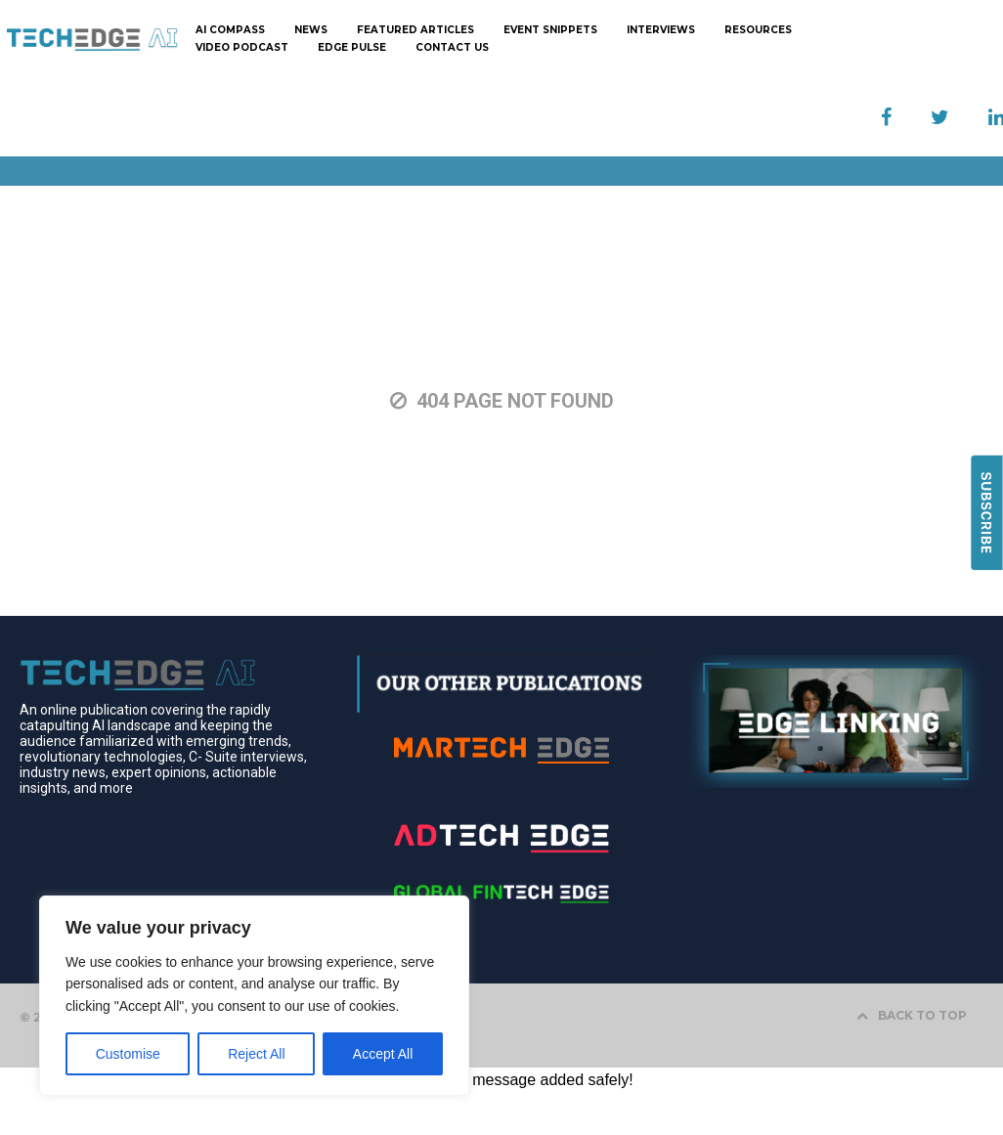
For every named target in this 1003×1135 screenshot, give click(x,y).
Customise (128, 1054)
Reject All (256, 1054)
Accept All (383, 1054)
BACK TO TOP (911, 1015)
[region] (254, 995)
